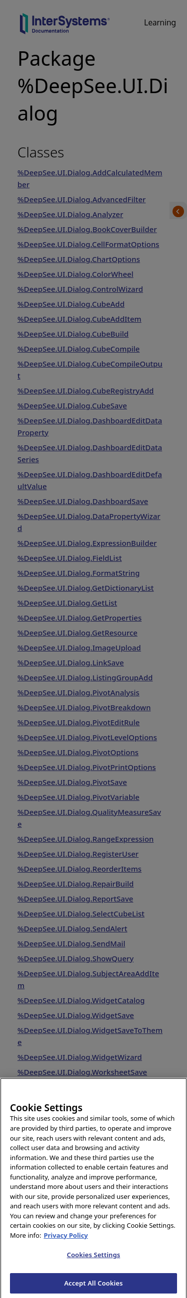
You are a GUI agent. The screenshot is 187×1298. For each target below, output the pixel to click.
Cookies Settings (93, 1261)
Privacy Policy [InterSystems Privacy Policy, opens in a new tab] (66, 1242)
